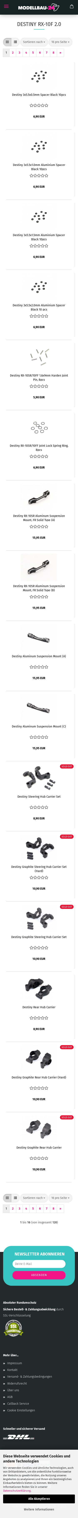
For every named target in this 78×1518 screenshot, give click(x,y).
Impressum (14, 1363)
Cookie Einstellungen (21, 1410)
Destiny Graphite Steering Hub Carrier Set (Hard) (39, 868)
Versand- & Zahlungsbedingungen (29, 1376)
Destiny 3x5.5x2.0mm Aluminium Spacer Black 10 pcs (39, 307)
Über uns (13, 1390)
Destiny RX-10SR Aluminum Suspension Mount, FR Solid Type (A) (39, 517)
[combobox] (34, 42)
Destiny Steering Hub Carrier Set (39, 796)
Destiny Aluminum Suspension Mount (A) (39, 656)
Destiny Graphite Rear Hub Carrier (39, 1147)
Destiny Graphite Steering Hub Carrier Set (39, 937)
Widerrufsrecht (17, 1383)
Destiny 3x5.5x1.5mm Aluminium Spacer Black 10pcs (39, 237)
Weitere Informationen (39, 1509)
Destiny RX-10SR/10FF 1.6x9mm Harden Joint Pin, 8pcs (39, 377)
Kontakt (12, 1370)
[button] (7, 42)
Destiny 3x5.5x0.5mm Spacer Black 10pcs (39, 95)
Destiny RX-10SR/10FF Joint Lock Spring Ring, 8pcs (39, 447)
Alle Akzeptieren (39, 1499)
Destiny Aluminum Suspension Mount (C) (39, 726)
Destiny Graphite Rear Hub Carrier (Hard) (39, 1077)
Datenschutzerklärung (17, 1490)
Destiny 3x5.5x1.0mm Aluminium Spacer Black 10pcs (39, 166)
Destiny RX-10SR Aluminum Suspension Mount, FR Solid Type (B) (39, 587)
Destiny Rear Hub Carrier (38, 1007)
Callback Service (18, 1403)
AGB (9, 1397)
